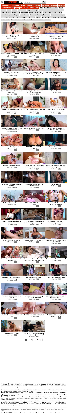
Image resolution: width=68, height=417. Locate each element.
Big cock (44, 17)
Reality (54, 17)
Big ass (49, 17)
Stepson (63, 15)
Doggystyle (29, 10)
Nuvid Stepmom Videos (8, 7)
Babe (3, 12)
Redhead (31, 12)
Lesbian (45, 12)
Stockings (26, 15)
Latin (40, 19)
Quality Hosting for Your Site (38, 409)
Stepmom (14, 10)
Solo (41, 12)
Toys (34, 17)
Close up (8, 17)
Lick (19, 12)
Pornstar (26, 7)
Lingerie (50, 12)
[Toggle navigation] (2, 2)
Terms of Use (60, 409)
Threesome (57, 10)
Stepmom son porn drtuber (34, 5)
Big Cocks (8, 12)
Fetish (60, 12)
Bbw (9, 19)
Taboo (17, 17)
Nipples (38, 15)
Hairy (44, 19)
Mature (55, 12)
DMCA (2, 410)
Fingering (14, 12)
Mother (13, 17)
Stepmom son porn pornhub (49, 5)
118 (38, 339)
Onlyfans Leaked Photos (6, 409)
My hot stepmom (46, 15)
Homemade (26, 19)
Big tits (36, 12)
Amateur (24, 10)
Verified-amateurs (34, 7)
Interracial (20, 19)
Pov (19, 10)
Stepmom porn (5, 5)
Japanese (4, 19)
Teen (52, 10)
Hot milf (48, 19)
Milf (21, 7)
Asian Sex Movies (15, 409)
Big (58, 17)
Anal (52, 15)
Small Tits (4, 15)
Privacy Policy (54, 409)
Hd (44, 7)
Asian (3, 17)
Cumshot (47, 10)
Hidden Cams (34, 19)
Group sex (63, 17)
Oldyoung (38, 17)
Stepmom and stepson (13, 15)
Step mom (32, 15)
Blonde (9, 10)
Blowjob (61, 7)
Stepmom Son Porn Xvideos (18, 5)
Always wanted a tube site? (25, 409)
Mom (21, 15)
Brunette (4, 10)
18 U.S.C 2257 (48, 409)
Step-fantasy (61, 5)
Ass (62, 10)
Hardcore (49, 7)
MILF (41, 7)
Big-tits (17, 7)
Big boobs (55, 7)
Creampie (57, 15)
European (13, 19)
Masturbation (24, 12)
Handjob (36, 10)
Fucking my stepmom (26, 17)
